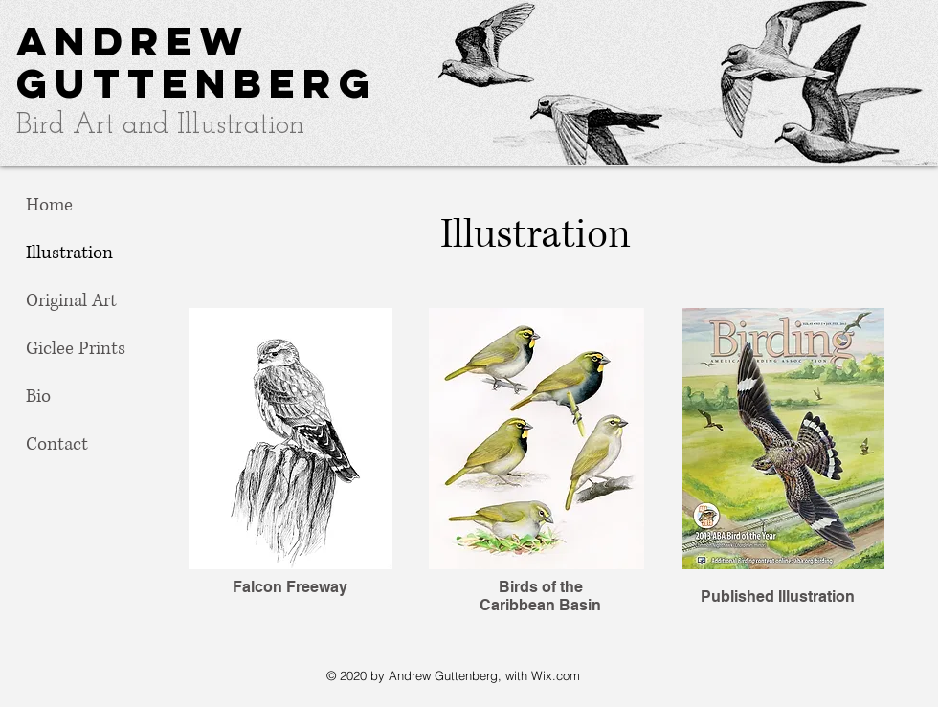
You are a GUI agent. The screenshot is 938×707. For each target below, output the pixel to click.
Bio (38, 397)
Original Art (71, 301)
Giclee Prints (75, 349)
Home (49, 205)
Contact (57, 444)
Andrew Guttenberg (196, 61)
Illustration (69, 253)
